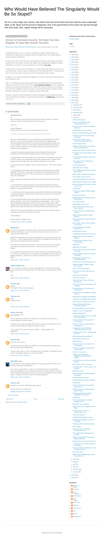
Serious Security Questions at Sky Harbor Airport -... (82, 241)
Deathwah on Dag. (78, 371)
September (76, 112)
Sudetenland (76, 397)
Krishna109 (76, 502)
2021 (73, 67)
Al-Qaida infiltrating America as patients (84, 380)
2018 (73, 75)
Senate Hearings (74, 39)
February (75, 469)
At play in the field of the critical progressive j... (81, 228)
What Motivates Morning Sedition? (82, 336)
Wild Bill (13, 227)
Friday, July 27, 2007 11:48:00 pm (20, 377)
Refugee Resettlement (79, 313)
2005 (73, 477)
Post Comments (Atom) (20, 402)
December (76, 105)
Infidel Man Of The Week (80, 247)
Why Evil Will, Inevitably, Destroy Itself (84, 174)
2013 (73, 87)
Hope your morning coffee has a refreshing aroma (21, 47)
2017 (73, 77)
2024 (73, 59)
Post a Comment (13, 395)
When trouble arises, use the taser (82, 364)
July (74, 117)
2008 (73, 100)
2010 (73, 95)
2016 (73, 80)
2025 (73, 57)
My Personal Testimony (79, 143)
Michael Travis (15, 312)
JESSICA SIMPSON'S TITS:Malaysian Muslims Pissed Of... (84, 438)
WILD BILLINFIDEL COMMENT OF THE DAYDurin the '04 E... (84, 448)
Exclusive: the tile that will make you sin (84, 262)
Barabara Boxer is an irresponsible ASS (84, 441)
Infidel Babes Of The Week (80, 168)
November (76, 107)
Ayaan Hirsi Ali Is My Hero (80, 275)
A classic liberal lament (79, 120)
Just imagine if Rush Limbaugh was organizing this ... (83, 161)
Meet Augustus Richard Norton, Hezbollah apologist (82, 258)
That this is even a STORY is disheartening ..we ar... (81, 411)
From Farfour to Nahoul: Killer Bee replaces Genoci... (82, 400)
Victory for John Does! (79, 195)
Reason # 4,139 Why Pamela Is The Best (84, 133)
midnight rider (77, 516)
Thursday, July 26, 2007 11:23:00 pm (21, 222)
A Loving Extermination (79, 165)
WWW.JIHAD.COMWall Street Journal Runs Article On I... (84, 455)
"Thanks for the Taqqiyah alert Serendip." (84, 299)
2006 (73, 475)
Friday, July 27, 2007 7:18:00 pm (20, 355)
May (74, 462)
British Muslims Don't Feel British (82, 130)
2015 (73, 82)
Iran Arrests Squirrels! (79, 415)
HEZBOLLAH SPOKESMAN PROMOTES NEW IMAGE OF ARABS (82, 356)
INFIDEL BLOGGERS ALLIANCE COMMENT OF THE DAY (82, 394)
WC (74, 511)
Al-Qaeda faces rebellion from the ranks (84, 234)
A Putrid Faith (76, 188)
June (74, 459)
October (75, 110)
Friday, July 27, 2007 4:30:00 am (20, 290)
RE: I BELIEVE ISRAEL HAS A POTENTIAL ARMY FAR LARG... (83, 140)
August (75, 115)
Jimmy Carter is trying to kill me (82, 177)
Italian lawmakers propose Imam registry (84, 182)
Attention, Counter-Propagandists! (82, 311)
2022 (73, 64)
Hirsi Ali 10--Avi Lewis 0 (79, 352)
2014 (73, 85)
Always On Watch (16, 265)
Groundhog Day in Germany (81, 377)
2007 (73, 102)
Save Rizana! (76, 382)
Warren (75, 514)
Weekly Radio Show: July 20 (81, 339)
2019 (73, 72)
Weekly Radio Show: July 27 (81, 204)
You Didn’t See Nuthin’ (79, 277)
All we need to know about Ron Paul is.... (84, 301)
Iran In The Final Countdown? (81, 268)
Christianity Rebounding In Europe (82, 417)
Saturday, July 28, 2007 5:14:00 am (21, 391)
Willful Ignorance (77, 341)
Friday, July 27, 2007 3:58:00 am (20, 278)
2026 (73, 54)
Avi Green (76, 489)
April (74, 464)
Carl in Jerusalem (76, 492)
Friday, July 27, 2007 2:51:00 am (20, 260)
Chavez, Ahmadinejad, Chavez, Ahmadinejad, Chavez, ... (82, 123)
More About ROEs (78, 452)
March (75, 467)
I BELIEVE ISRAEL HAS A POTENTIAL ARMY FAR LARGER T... (84, 147)
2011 (73, 92)
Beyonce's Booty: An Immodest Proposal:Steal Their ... (82, 429)
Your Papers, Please (78, 201)
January (75, 472)
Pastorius (13, 284)
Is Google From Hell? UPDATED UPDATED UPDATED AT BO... (82, 328)
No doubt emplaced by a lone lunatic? (83, 308)
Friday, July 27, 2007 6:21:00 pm (20, 334)
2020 (73, 70)
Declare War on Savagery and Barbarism (84, 296)
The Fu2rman (77, 508)
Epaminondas (77, 496)
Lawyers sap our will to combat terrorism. (84, 150)
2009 (73, 97)
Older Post (61, 399)
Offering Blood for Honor (80, 231)
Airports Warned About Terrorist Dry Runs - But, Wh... (83, 207)
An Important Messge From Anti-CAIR (83, 179)
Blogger (60, 533)
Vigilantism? (76, 244)
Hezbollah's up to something (81, 404)
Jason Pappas (75, 499)
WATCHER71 (14, 361)
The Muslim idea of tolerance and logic (84, 424)
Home (35, 399)
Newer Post (9, 399)
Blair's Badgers (77, 426)
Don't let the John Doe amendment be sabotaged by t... (83, 324)
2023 (73, 62)
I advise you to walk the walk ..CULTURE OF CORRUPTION (84, 316)
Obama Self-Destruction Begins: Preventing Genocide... (82, 305)
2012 (73, 90)
